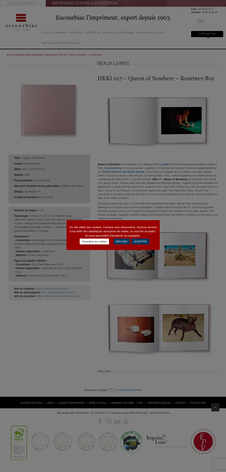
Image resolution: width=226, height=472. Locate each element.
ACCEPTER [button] (140, 241)
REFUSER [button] (121, 241)
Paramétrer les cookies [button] (94, 241)
